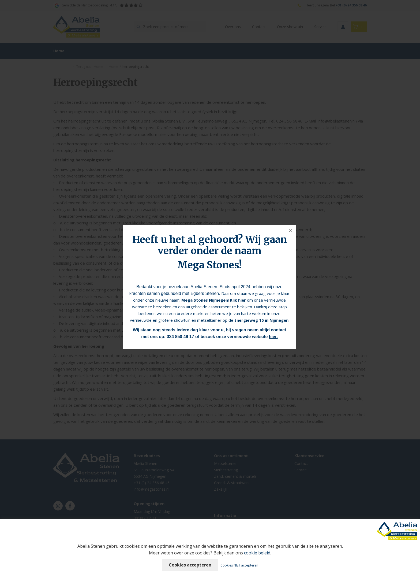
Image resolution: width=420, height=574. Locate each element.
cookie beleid (257, 553)
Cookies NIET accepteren (239, 565)
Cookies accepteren (190, 565)
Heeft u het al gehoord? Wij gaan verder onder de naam (209, 245)
